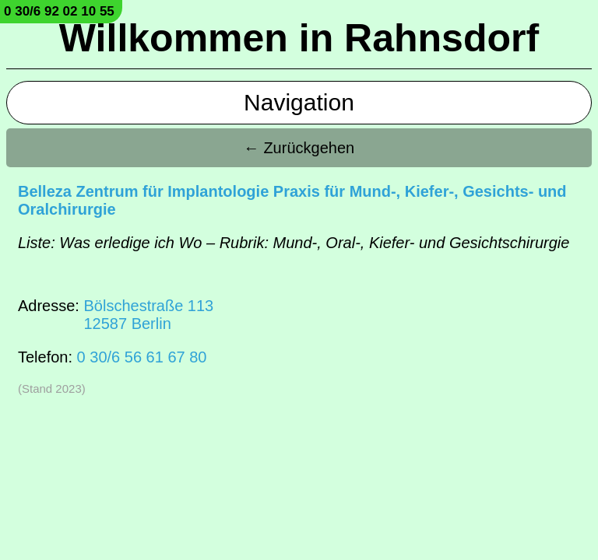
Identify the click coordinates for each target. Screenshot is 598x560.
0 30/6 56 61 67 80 (142, 357)
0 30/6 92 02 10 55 (59, 11)
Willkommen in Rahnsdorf (299, 38)
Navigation (299, 102)
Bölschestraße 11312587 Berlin (148, 314)
